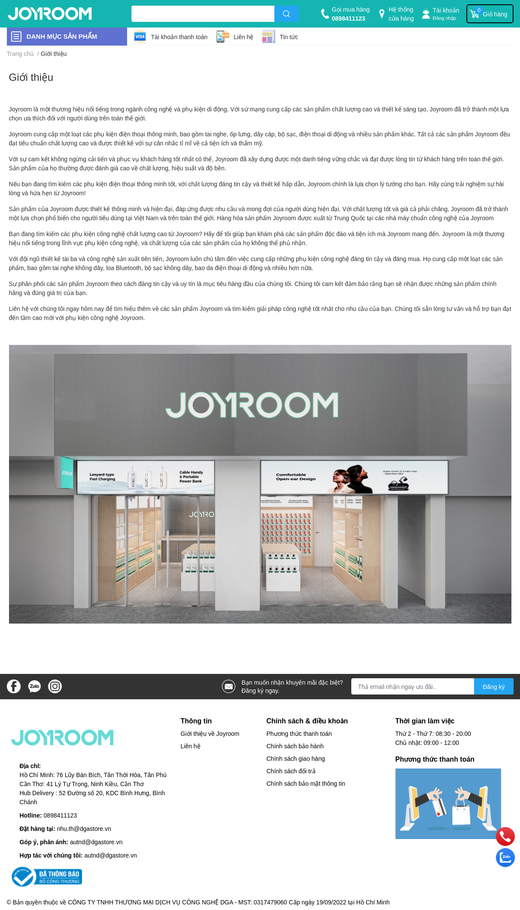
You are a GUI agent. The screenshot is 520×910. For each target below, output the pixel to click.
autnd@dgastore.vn (96, 841)
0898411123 (348, 18)
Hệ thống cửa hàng (401, 14)
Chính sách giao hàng (296, 758)
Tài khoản (446, 10)
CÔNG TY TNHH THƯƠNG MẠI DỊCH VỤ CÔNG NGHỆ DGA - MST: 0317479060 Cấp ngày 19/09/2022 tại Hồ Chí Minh (228, 902)
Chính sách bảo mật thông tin (306, 783)
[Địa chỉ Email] (432, 686)
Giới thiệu (31, 77)
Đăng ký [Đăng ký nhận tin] (494, 686)
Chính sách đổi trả (291, 771)
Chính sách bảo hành (295, 746)
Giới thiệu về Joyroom (210, 733)
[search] (286, 14)
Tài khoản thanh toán (179, 36)
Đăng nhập (444, 18)
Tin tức (289, 36)
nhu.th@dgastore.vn (84, 828)
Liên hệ (243, 36)
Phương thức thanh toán (299, 733)
